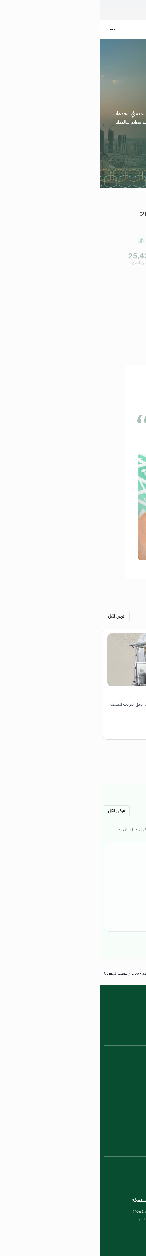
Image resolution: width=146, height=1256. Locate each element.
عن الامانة (135, 1013)
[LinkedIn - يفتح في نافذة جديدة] (109, 1120)
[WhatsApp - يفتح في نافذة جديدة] (136, 1133)
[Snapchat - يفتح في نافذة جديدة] (122, 1120)
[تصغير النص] (109, 1164)
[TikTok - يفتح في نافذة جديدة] (109, 1133)
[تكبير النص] (122, 1164)
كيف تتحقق (72, 4)
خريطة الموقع (43, 1200)
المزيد (133, 137)
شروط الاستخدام (102, 1200)
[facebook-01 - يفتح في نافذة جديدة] (96, 1133)
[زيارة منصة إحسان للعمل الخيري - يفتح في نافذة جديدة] (134, 1232)
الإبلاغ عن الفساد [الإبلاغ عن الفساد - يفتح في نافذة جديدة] (130, 1095)
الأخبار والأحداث (130, 1020)
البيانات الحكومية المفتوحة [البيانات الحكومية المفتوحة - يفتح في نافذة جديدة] (122, 1057)
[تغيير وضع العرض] (136, 1164)
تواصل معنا (133, 1087)
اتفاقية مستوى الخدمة (126, 1028)
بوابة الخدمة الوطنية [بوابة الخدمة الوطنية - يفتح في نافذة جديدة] (127, 1050)
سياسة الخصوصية (71, 1200)
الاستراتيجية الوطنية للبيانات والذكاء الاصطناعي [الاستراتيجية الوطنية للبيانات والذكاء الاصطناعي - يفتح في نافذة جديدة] (107, 1065)
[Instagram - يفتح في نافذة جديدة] (136, 1120)
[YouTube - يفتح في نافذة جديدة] (96, 1120)
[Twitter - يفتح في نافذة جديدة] (122, 1133)
